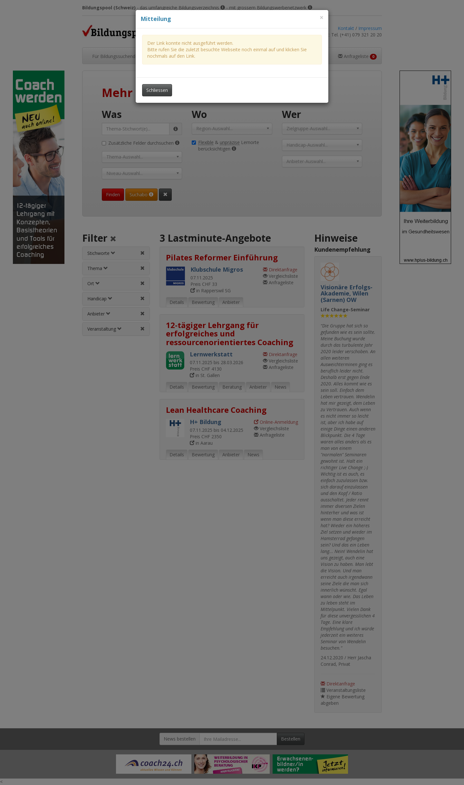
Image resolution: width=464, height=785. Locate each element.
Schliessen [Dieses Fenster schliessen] (157, 90)
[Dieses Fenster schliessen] (322, 17)
